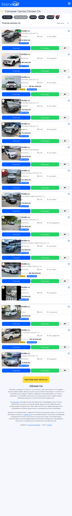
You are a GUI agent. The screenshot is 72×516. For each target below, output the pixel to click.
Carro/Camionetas (33, 425)
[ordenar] (63, 23)
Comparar (21, 17)
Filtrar (7, 17)
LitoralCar (15, 402)
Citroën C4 (27, 414)
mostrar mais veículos (36, 380)
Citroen (49, 425)
